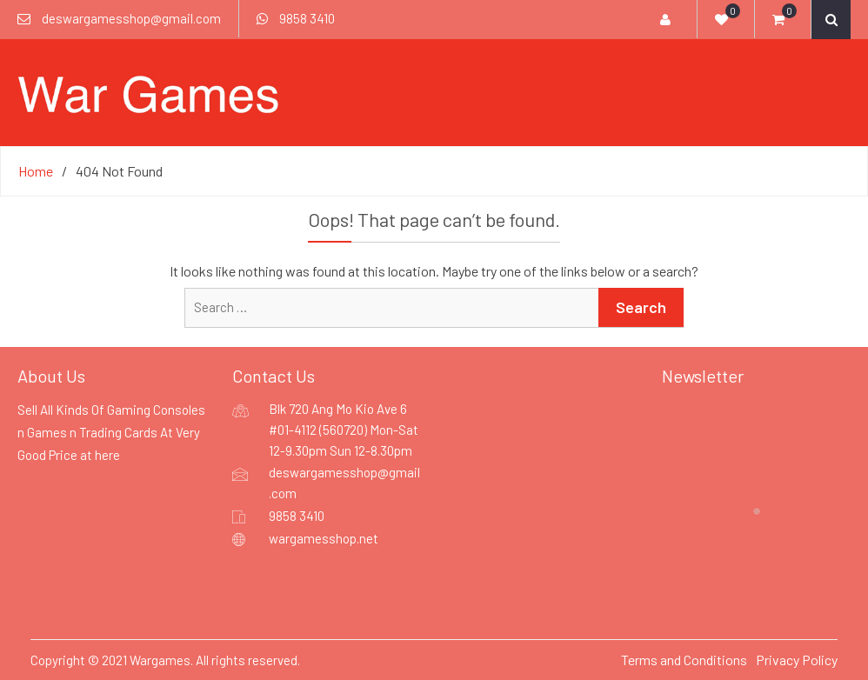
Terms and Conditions (684, 659)
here (107, 455)
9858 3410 (307, 18)
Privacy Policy (797, 659)
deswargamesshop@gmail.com (131, 18)
